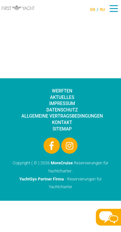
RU (102, 9)
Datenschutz (62, 109)
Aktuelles (62, 97)
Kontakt (62, 122)
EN (92, 9)
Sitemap (62, 128)
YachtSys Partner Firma (41, 179)
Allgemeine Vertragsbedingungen (62, 116)
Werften (62, 90)
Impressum (62, 103)
